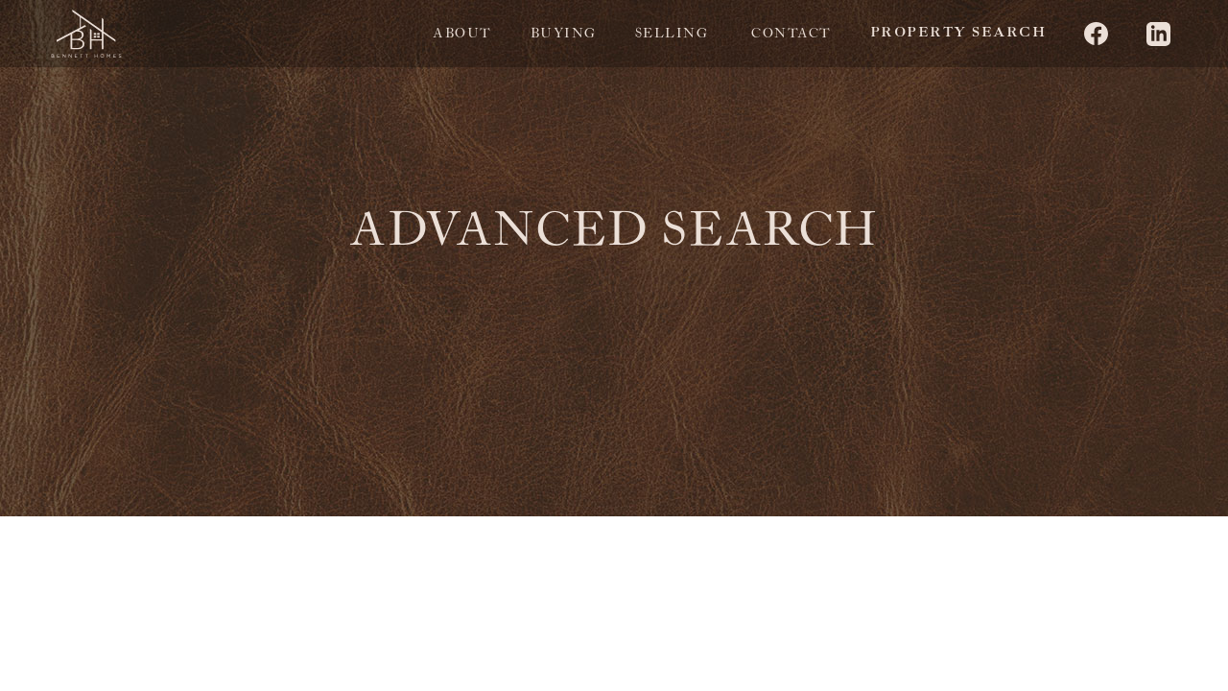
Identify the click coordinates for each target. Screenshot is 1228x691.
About (462, 33)
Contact (791, 33)
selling (672, 33)
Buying (564, 33)
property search (958, 33)
